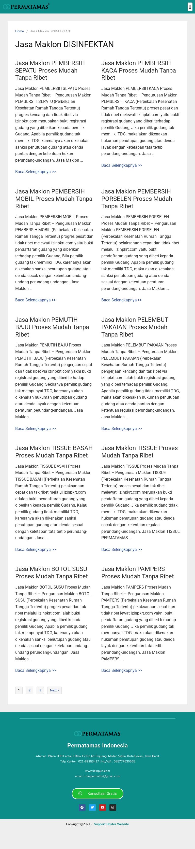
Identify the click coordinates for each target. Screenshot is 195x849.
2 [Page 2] (29, 690)
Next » (54, 690)
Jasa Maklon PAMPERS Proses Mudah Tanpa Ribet (137, 572)
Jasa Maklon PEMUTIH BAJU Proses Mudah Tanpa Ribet (52, 327)
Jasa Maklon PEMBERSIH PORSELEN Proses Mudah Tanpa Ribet (136, 199)
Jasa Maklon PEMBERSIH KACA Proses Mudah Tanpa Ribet (138, 70)
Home (19, 31)
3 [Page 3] (40, 690)
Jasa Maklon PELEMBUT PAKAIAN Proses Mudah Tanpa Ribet (134, 327)
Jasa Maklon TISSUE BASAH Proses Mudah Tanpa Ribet (54, 451)
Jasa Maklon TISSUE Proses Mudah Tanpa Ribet (139, 451)
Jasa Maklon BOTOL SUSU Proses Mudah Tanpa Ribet (51, 572)
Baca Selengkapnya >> (35, 171)
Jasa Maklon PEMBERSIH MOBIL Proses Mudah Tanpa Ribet (53, 199)
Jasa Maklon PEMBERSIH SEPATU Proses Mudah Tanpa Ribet (50, 70)
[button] (190, 7)
